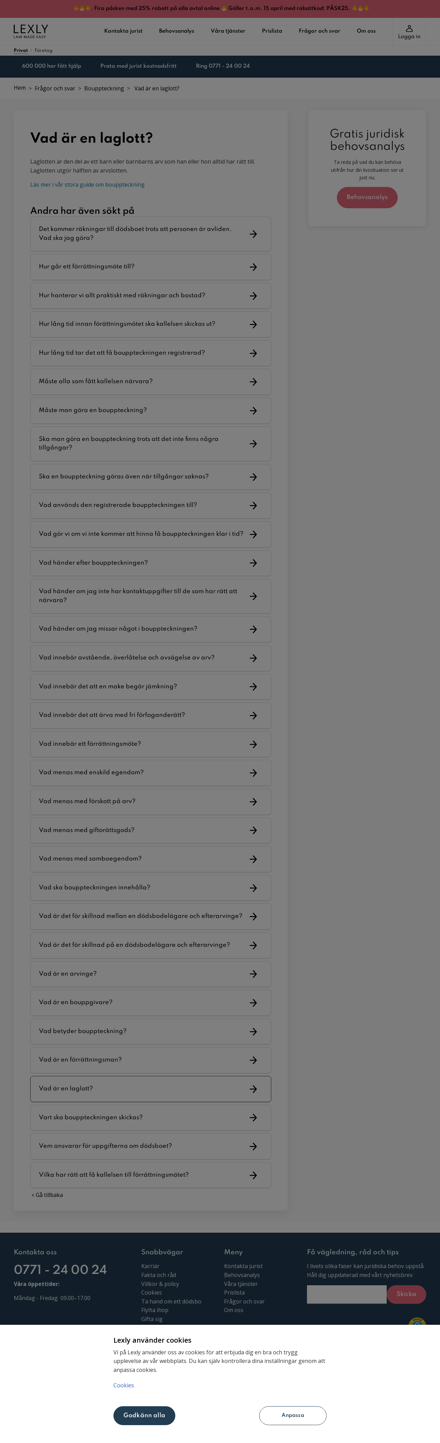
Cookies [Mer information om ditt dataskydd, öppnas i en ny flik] (123, 1384)
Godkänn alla (144, 1415)
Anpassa (253, 1415)
